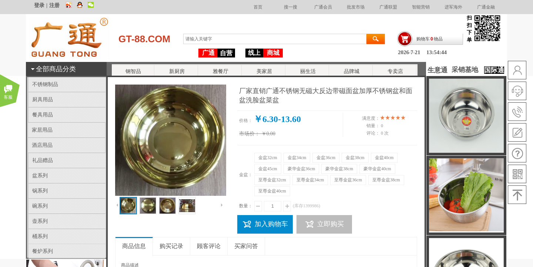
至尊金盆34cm (310, 179)
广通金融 (486, 7)
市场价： (249, 133)
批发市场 (356, 7)
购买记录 (171, 246)
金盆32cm (267, 157)
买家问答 (246, 246)
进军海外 (453, 7)
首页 (258, 7)
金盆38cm (355, 157)
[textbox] (274, 39)
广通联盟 (388, 7)
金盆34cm (297, 157)
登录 (39, 5)
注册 (54, 5)
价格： (245, 120)
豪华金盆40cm (377, 168)
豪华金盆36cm (301, 168)
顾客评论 (209, 246)
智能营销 (421, 7)
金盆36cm (325, 157)
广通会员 (323, 7)
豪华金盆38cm (339, 168)
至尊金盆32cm (272, 179)
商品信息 (134, 246)
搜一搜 (290, 7)
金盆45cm (267, 168)
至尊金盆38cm (386, 179)
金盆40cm (384, 157)
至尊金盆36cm (348, 179)
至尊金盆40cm (272, 191)
